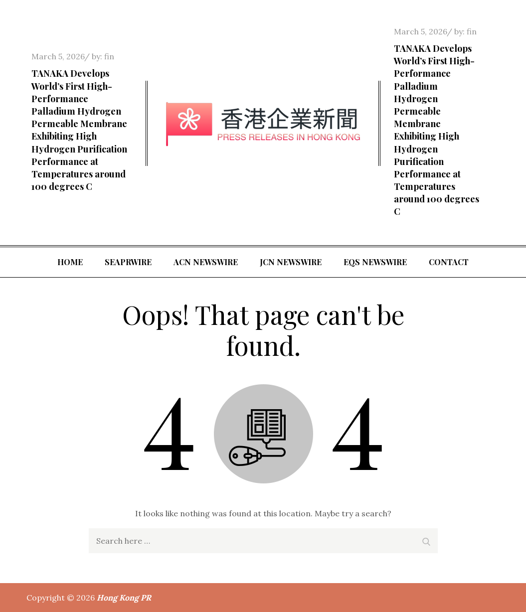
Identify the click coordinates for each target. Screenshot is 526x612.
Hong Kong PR (124, 598)
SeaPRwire (128, 262)
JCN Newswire (291, 262)
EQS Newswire (375, 262)
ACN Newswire (206, 262)
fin (109, 56)
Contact (449, 262)
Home (70, 262)
